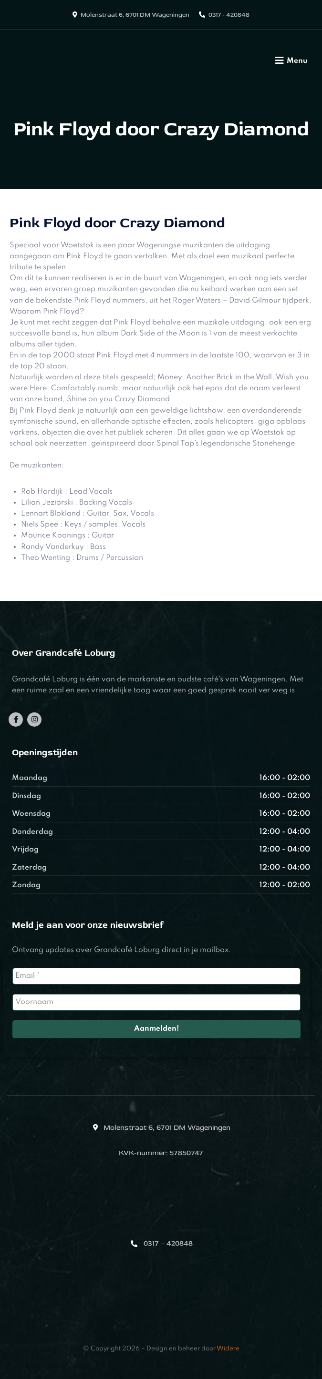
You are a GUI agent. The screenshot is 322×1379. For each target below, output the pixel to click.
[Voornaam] (156, 1002)
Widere (228, 1349)
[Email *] (156, 976)
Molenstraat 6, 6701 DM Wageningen (135, 15)
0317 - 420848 (228, 15)
